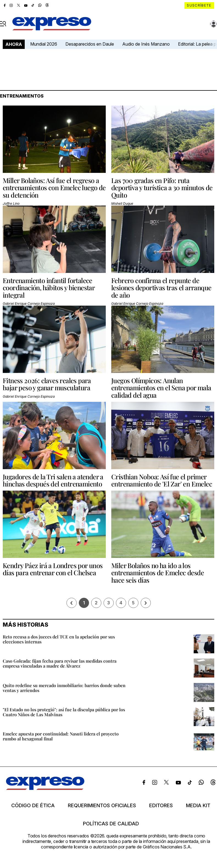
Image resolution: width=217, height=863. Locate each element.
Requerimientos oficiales (102, 805)
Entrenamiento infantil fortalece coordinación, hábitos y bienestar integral (48, 287)
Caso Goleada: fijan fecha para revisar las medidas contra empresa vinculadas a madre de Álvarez (59, 663)
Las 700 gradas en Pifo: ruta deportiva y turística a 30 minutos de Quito (162, 187)
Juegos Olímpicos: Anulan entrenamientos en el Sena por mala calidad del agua (161, 387)
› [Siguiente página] (145, 602)
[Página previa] (71, 603)
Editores (161, 805)
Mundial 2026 (43, 44)
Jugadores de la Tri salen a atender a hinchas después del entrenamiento (53, 480)
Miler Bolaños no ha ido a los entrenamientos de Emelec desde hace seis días (157, 572)
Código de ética (33, 805)
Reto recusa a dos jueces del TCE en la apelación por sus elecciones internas (59, 639)
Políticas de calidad (111, 823)
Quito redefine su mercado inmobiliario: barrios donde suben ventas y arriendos (64, 687)
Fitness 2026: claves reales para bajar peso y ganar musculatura (47, 384)
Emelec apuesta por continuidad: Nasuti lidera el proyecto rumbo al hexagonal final (61, 736)
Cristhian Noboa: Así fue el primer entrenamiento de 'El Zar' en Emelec (161, 480)
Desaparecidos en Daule (89, 44)
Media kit (198, 805)
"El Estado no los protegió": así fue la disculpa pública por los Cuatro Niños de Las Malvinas (64, 712)
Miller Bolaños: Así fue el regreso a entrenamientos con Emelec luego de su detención (54, 187)
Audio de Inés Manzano (146, 44)
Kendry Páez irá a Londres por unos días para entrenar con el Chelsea (53, 569)
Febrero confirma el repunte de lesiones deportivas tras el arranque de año (161, 287)
